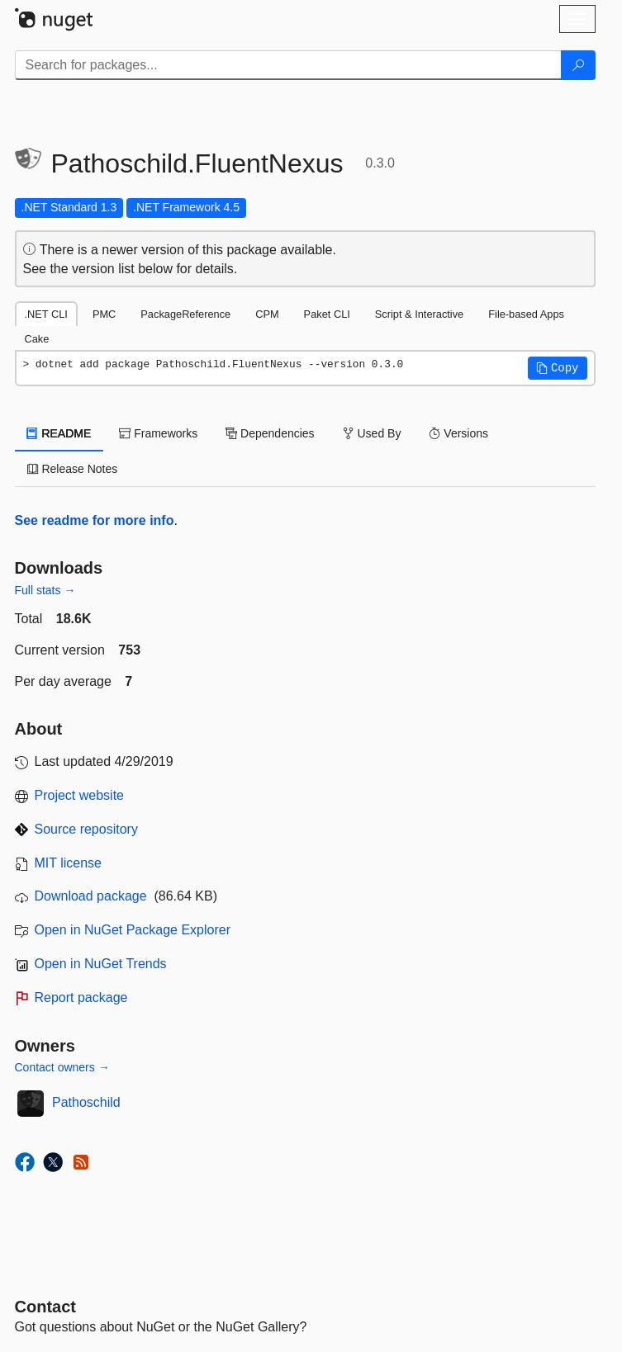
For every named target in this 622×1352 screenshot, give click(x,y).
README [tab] (59, 433)
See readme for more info (94, 520)
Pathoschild (86, 1102)
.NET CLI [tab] (46, 314)
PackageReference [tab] (185, 314)
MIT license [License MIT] (68, 863)
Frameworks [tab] (158, 433)
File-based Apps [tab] (526, 314)
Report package (81, 997)
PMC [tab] (104, 314)
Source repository (86, 829)
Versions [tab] (458, 433)
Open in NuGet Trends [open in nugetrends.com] (101, 964)
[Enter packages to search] (288, 65)
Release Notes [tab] (72, 469)
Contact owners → (62, 1067)
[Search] (578, 65)
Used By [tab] (372, 433)
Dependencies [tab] (270, 433)
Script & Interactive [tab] (419, 314)
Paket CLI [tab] (327, 314)
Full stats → (45, 590)
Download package (91, 896)
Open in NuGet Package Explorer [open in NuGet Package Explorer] (132, 930)
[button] (557, 368)
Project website (80, 795)
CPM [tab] (266, 314)
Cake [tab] (37, 339)
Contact (45, 1307)
